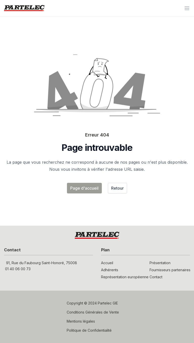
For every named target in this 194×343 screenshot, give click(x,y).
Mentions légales (81, 321)
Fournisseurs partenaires (170, 270)
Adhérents (109, 270)
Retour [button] (117, 188)
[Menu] (187, 8)
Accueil (107, 263)
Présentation (160, 263)
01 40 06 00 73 (18, 269)
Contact (156, 277)
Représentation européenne (121, 277)
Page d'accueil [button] (84, 188)
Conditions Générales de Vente (93, 312)
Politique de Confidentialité (89, 330)
